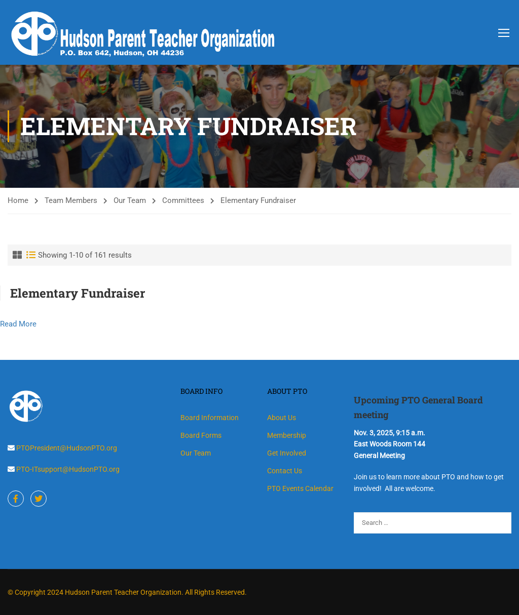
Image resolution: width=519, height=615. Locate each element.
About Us (281, 418)
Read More (18, 324)
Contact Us (284, 471)
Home (18, 200)
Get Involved (286, 453)
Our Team (130, 200)
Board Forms (200, 435)
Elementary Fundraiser (77, 293)
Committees (183, 200)
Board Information (209, 418)
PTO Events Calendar (300, 488)
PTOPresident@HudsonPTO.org (66, 448)
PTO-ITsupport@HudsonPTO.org (67, 469)
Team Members (71, 200)
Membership (286, 435)
